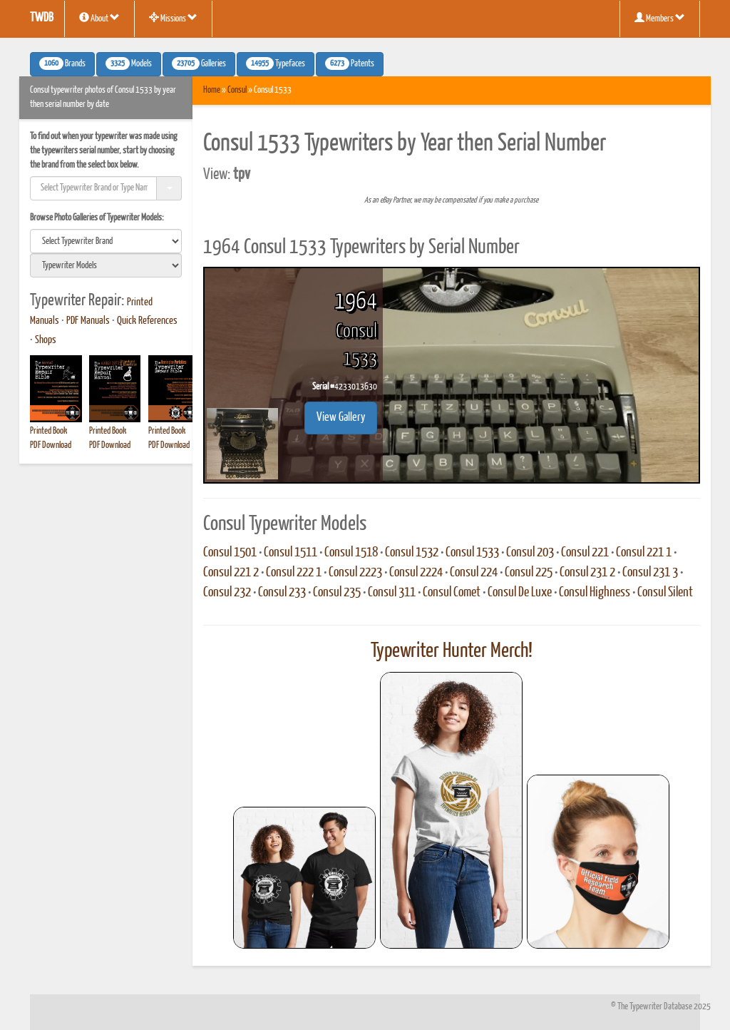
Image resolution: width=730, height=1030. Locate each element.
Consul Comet (451, 592)
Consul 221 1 (644, 552)
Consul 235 (337, 592)
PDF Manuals (88, 321)
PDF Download (50, 445)
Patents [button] (349, 63)
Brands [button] (62, 63)
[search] (106, 241)
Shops (45, 340)
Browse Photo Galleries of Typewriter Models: (97, 218)
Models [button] (129, 63)
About (99, 18)
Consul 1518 (351, 552)
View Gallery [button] (341, 418)
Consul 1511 (290, 552)
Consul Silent (665, 592)
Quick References (147, 321)
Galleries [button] (199, 63)
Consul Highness (594, 592)
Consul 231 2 (587, 572)
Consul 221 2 (231, 572)
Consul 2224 (416, 572)
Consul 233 (282, 592)
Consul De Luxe (520, 592)
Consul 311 (392, 592)
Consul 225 (528, 572)
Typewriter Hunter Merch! (452, 651)
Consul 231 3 (650, 572)
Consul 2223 (355, 572)
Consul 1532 (411, 552)
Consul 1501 (230, 552)
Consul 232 (227, 592)
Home (211, 90)
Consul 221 (585, 552)
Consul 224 (474, 572)
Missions (173, 18)
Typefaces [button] (275, 63)
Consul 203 (530, 552)
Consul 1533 (472, 552)
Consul (237, 90)
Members (659, 18)
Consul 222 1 (294, 572)
